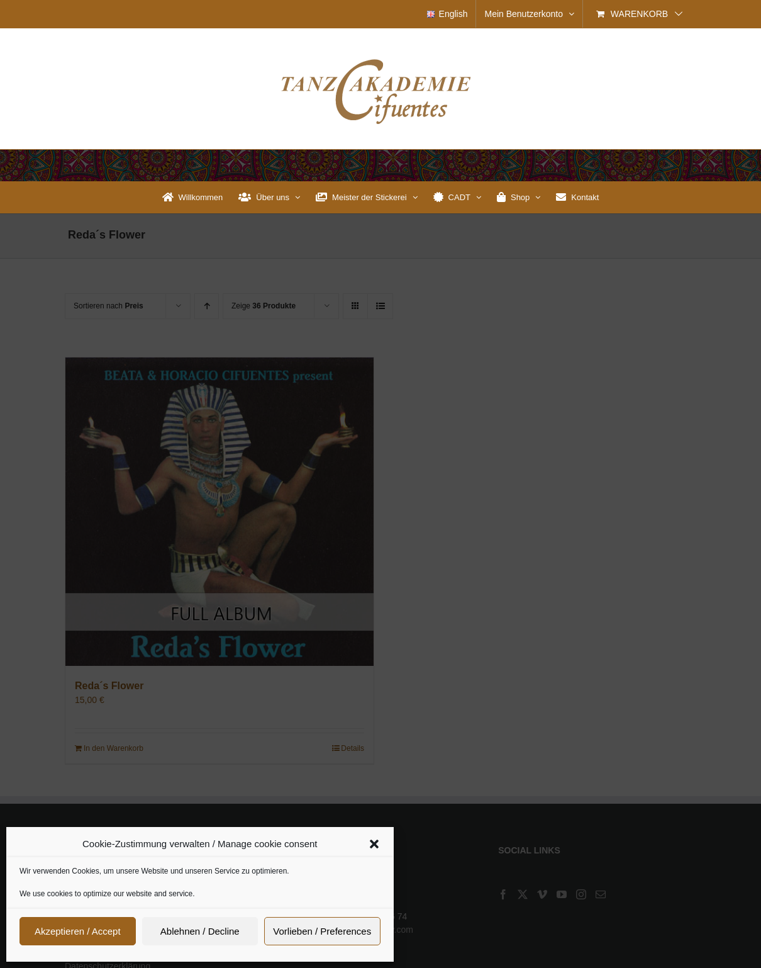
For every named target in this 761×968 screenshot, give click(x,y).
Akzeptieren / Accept (78, 931)
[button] (374, 844)
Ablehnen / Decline (200, 931)
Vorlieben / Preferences (322, 931)
